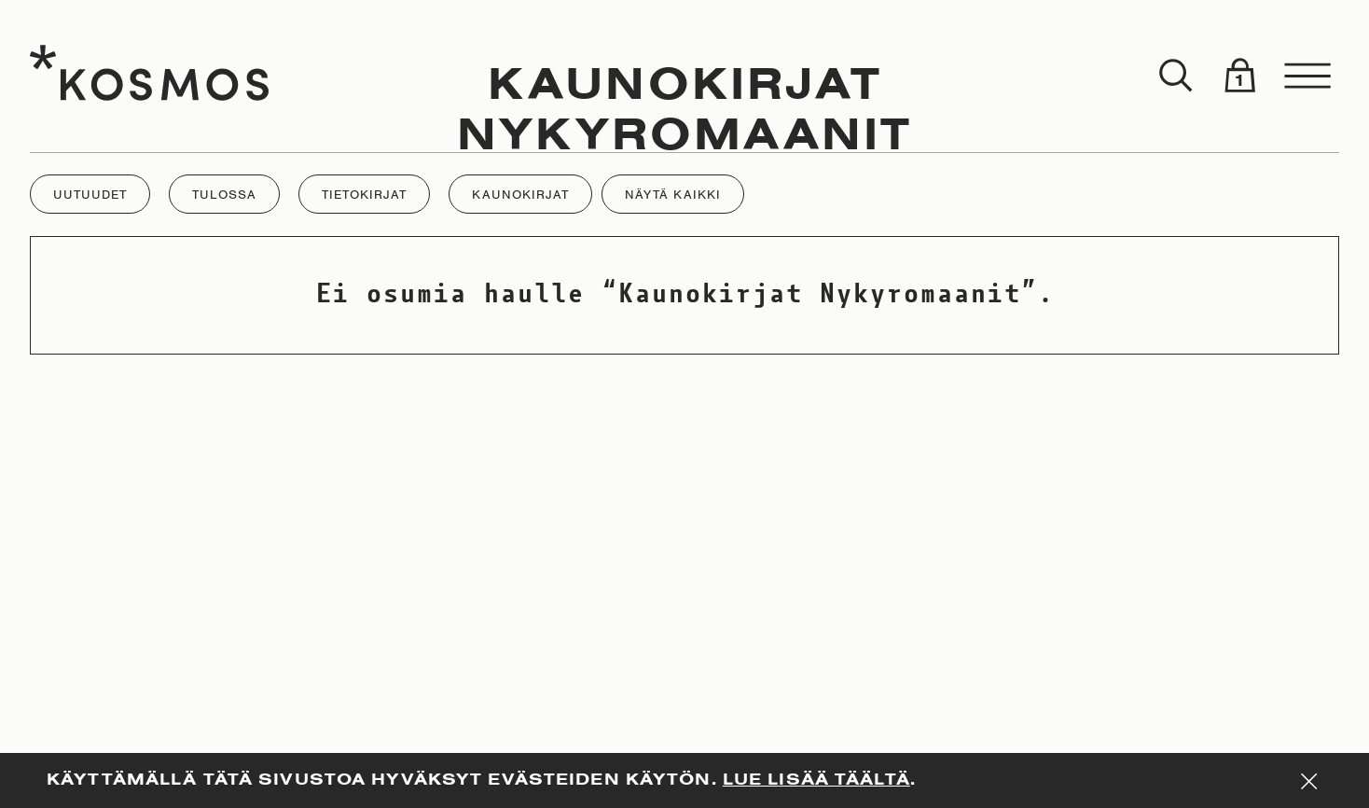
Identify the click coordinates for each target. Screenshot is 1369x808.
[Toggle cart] (1239, 76)
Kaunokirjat (685, 86)
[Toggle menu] (1308, 76)
